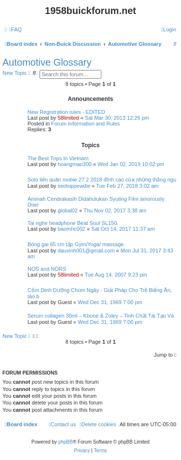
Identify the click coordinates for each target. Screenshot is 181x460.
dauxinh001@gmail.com (85, 250)
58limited (68, 118)
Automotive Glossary (47, 62)
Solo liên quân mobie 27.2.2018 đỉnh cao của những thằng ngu (102, 179)
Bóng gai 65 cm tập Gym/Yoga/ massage (76, 244)
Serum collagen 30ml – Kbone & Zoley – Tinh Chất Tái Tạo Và (101, 316)
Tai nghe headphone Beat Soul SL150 (72, 223)
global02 (67, 210)
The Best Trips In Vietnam (58, 158)
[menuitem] (15, 29)
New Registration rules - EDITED (66, 112)
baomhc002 (71, 229)
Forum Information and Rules (85, 123)
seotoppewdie (73, 186)
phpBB (65, 442)
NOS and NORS (47, 269)
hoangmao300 (74, 164)
